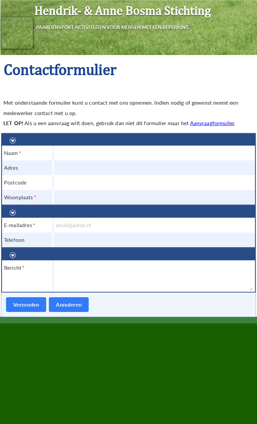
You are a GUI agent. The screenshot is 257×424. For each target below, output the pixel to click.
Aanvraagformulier (212, 123)
